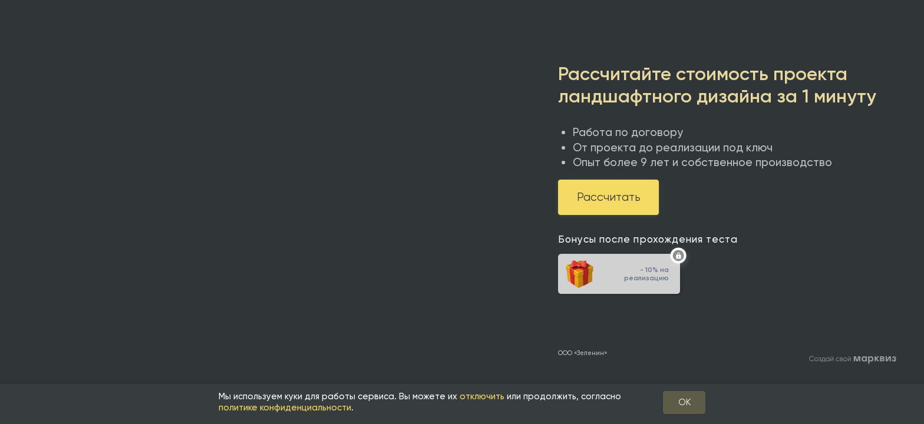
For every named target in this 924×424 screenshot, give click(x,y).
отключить (482, 396)
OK (684, 402)
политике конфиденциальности (285, 407)
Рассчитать (609, 197)
